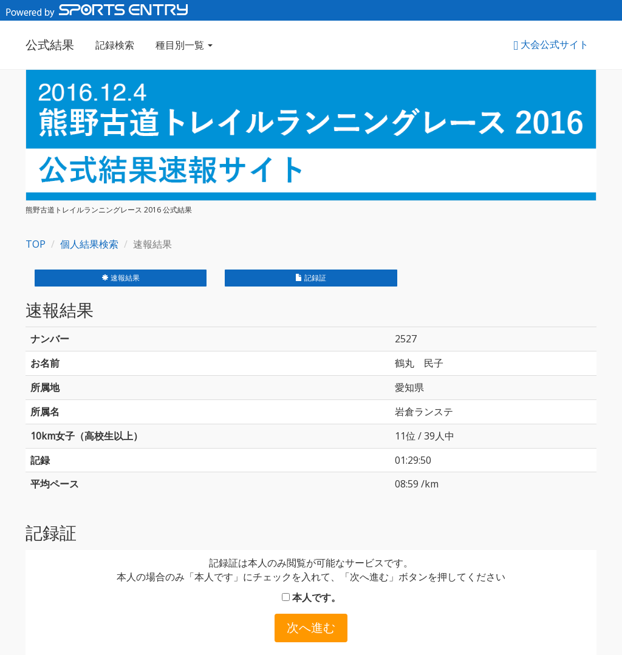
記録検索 (114, 45)
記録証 (310, 278)
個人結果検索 (89, 244)
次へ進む (311, 627)
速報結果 (120, 278)
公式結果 (50, 44)
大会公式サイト (551, 44)
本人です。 (311, 597)
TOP (36, 244)
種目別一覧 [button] (184, 45)
